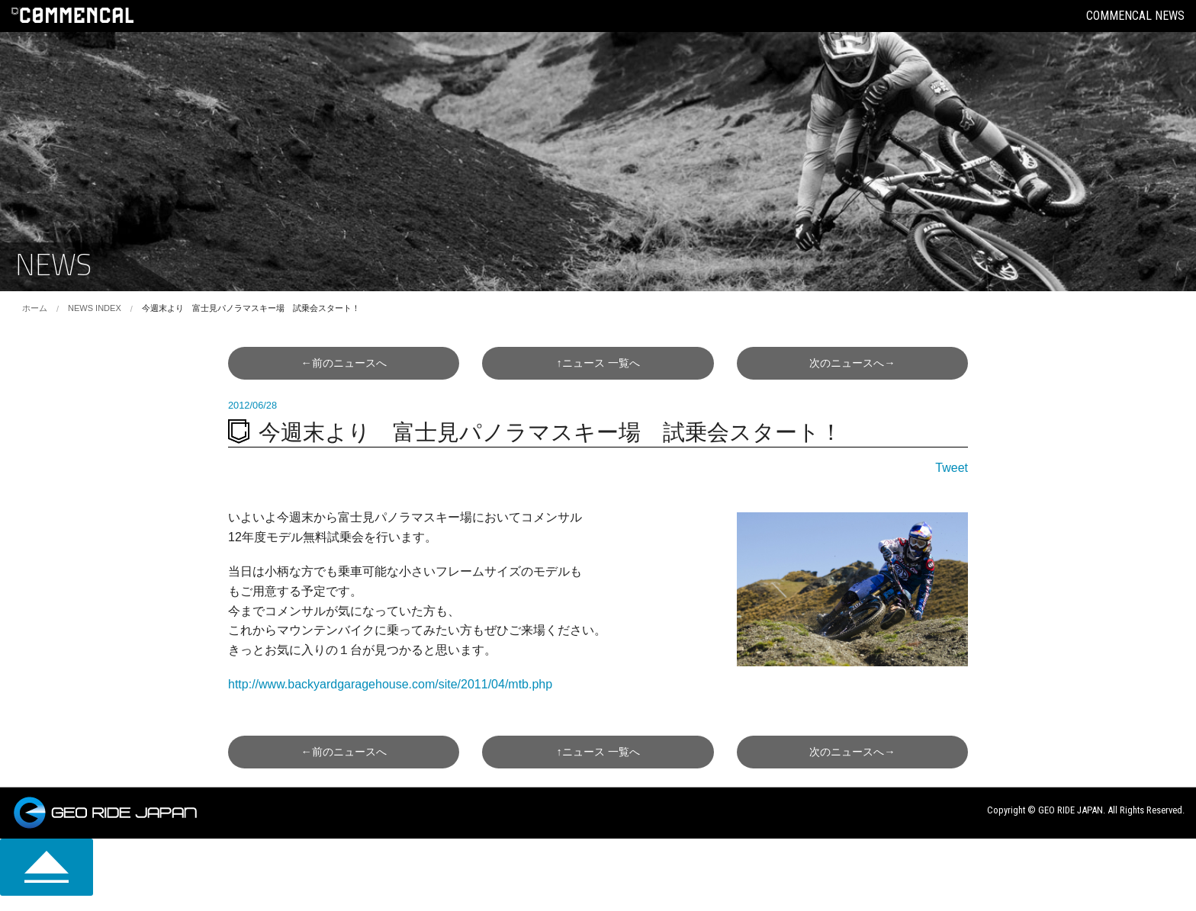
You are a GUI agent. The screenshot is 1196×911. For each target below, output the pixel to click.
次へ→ (852, 363)
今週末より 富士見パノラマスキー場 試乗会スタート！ (251, 308)
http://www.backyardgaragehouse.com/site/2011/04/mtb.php (390, 684)
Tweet (951, 467)
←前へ (343, 363)
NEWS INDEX (94, 308)
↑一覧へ (597, 363)
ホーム (34, 308)
